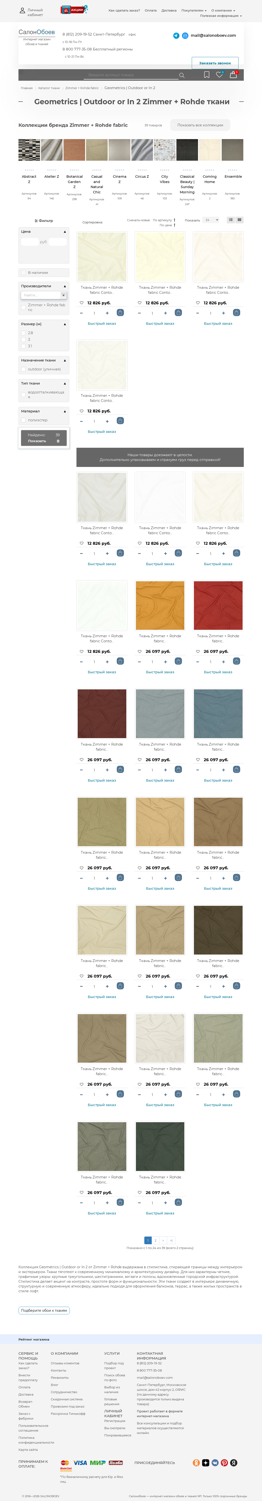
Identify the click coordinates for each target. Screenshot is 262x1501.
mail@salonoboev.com (213, 35)
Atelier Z (51, 176)
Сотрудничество (64, 1392)
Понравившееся (117, 1435)
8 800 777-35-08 (149, 1370)
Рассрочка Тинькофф (68, 1413)
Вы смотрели (114, 1428)
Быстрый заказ (102, 323)
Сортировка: (92, 222)
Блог (54, 1385)
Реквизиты (60, 1377)
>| (171, 1240)
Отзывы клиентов (65, 1363)
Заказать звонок (215, 63)
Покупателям (194, 10)
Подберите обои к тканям (44, 1310)
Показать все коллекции (200, 125)
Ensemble (233, 176)
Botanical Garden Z (74, 181)
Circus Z (142, 176)
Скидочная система (67, 1399)
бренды (241, 1496)
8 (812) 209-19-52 (149, 1363)
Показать (192, 220)
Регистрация (114, 1421)
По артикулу (164, 220)
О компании (223, 10)
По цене (167, 225)
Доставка (169, 10)
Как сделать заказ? (124, 10)
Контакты (58, 1370)
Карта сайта (28, 1450)
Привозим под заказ (67, 1406)
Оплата (151, 10)
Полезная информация (221, 16)
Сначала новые (138, 220)
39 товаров (153, 125)
